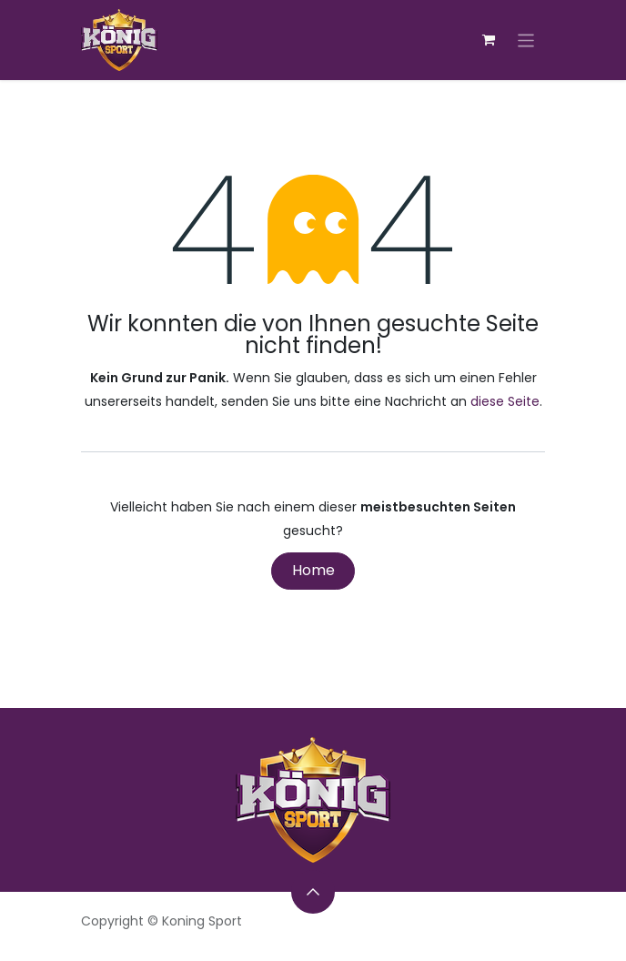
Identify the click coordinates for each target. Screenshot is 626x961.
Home (313, 570)
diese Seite (505, 401)
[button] (313, 892)
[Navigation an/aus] (526, 39)
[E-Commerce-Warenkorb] (488, 40)
